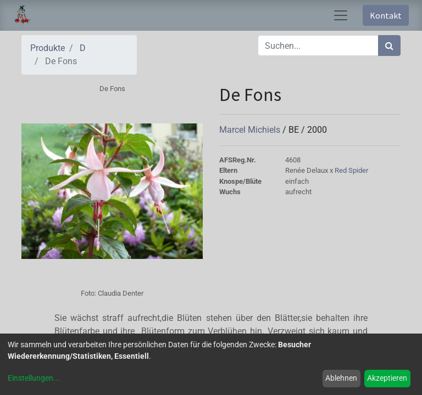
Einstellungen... (34, 378)
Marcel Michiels (250, 130)
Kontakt (386, 15)
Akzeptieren (387, 378)
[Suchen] (389, 45)
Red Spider (351, 170)
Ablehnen (341, 378)
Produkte (47, 48)
